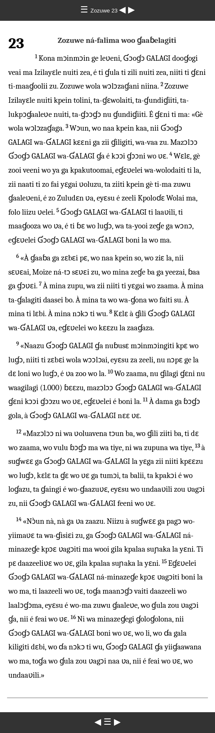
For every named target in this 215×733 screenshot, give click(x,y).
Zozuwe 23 (105, 10)
